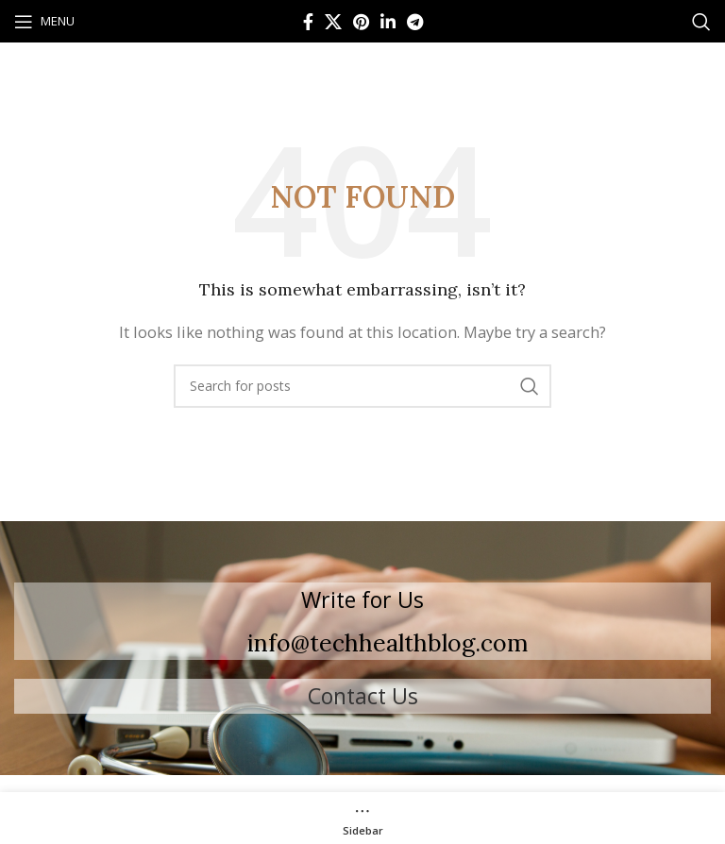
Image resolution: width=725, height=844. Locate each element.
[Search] (701, 22)
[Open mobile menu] (44, 22)
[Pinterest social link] (361, 22)
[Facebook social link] (308, 22)
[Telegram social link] (415, 22)
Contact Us (363, 696)
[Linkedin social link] (388, 22)
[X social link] (333, 22)
